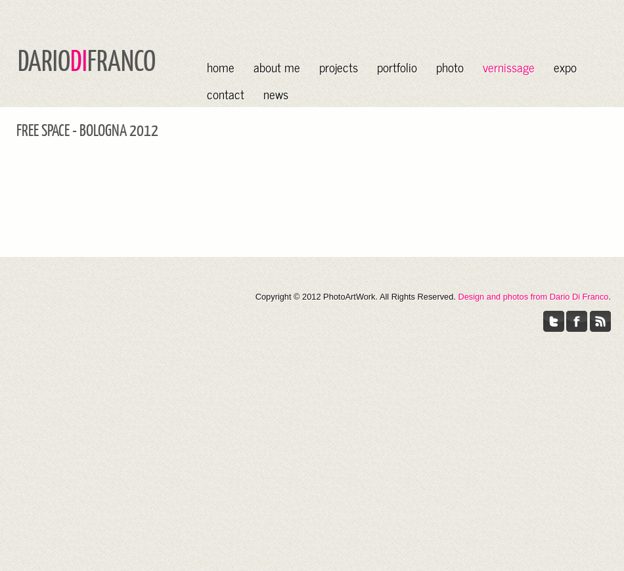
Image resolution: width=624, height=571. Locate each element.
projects (338, 67)
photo (450, 67)
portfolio (397, 67)
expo (565, 67)
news (275, 93)
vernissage (509, 67)
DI (78, 60)
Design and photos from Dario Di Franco (533, 297)
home (220, 67)
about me (277, 67)
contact (225, 93)
